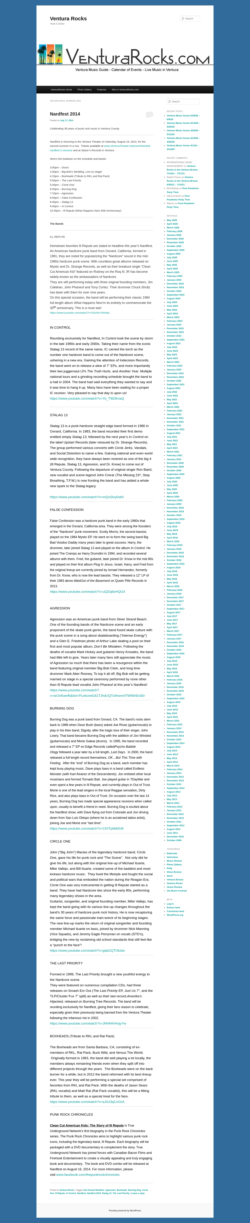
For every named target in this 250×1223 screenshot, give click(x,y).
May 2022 (172, 399)
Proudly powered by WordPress (125, 1210)
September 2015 (175, 698)
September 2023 (175, 339)
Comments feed (175, 911)
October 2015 (174, 694)
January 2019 (174, 549)
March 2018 (173, 586)
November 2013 (175, 780)
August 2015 (173, 702)
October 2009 (174, 840)
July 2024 (172, 302)
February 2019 (174, 545)
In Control (71, 1193)
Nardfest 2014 (65, 114)
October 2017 (174, 605)
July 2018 (172, 571)
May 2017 (172, 623)
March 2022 (173, 407)
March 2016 (173, 676)
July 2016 (172, 661)
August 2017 (173, 612)
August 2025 (173, 253)
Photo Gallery (85, 89)
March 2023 (173, 362)
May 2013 (172, 799)
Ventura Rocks (68, 18)
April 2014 (172, 762)
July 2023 (172, 347)
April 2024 (172, 313)
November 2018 (175, 556)
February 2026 (174, 231)
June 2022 (172, 395)
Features (101, 89)
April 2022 (172, 403)
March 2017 (173, 631)
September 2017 (175, 608)
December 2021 (175, 418)
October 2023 (174, 335)
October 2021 (174, 425)
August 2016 (173, 657)
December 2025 (175, 238)
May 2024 (172, 309)
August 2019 (173, 522)
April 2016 (172, 672)
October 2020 (174, 470)
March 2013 (173, 803)
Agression (110, 1190)
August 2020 (173, 478)
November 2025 (175, 242)
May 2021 (172, 444)
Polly (169, 868)
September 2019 (175, 519)
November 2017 (175, 601)
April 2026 (172, 224)
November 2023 (175, 332)
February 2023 (174, 365)
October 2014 (174, 739)
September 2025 (175, 250)
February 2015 (174, 724)
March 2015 (173, 720)
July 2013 (172, 795)
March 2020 (173, 496)
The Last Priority (121, 1193)
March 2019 (173, 541)
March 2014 (173, 765)
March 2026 (173, 227)
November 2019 (175, 511)
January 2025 (174, 280)
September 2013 (175, 788)
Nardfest (81, 1193)
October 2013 (174, 784)
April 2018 (172, 582)
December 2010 (175, 836)
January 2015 (174, 728)
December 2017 (175, 597)
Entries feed (173, 907)
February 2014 (174, 769)
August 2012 (173, 829)
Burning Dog (134, 1190)
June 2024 (172, 306)
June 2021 (172, 440)
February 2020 (174, 500)
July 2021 (172, 436)
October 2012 (174, 821)
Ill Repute (60, 1193)
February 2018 (174, 590)
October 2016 (174, 649)
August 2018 (173, 567)
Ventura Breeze (175, 879)
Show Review (174, 872)
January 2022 (174, 414)
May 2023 (172, 354)
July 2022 (172, 392)
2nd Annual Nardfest (93, 1190)
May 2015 (172, 713)
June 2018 (172, 575)
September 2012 (175, 825)
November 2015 (175, 691)
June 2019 (172, 530)
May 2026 (172, 220)
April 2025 (172, 268)
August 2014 (173, 747)
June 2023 (172, 351)
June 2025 (172, 261)
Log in (170, 903)
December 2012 (175, 814)
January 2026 (174, 235)
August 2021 (173, 433)
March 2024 (173, 317)
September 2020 (175, 474)
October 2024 (174, 291)
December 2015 (175, 687)
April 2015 (172, 717)
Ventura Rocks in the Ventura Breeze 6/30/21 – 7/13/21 (182, 181)
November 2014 (175, 735)
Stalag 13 (107, 1193)
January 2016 (174, 683)
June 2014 (172, 754)
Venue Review (174, 887)
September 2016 (175, 653)
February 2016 (174, 679)
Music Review (174, 860)
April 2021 (172, 448)
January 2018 (174, 593)
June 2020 (172, 485)
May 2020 (172, 489)
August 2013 (173, 792)
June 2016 (172, 664)
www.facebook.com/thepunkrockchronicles (88, 1174)
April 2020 (172, 493)
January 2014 (174, 773)
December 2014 (175, 732)
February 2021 (174, 455)
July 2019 (172, 526)
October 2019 (174, 515)
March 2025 (173, 272)
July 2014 (172, 750)
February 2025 (174, 276)
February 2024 (174, 321)
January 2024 (174, 324)
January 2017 (174, 638)
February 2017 (174, 634)
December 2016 (175, 642)
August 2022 (173, 388)
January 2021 (174, 459)
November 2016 (175, 646)
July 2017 (172, 616)
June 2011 (172, 833)
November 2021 (175, 421)
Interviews (172, 857)
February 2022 (174, 410)
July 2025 (172, 257)
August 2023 (173, 343)
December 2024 (175, 283)
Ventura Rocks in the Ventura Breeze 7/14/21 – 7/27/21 (182, 170)
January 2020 (174, 504)
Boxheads (122, 1190)
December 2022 (175, 373)
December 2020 (175, 463)
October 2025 (174, 246)
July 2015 (172, 706)
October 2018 (174, 560)
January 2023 (174, 369)
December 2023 (175, 328)
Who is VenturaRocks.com (125, 89)
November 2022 (175, 377)
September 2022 (175, 384)
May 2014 (172, 758)
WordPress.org (175, 915)
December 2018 (175, 552)
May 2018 (172, 579)
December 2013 (175, 776)
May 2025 (172, 265)
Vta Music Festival (177, 890)
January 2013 (174, 810)
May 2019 (172, 534)
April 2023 (172, 358)
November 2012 (175, 818)
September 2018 (175, 564)
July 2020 (172, 481)
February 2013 (174, 806)
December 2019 (175, 507)
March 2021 (173, 451)
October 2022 (174, 380)
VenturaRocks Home (61, 89)
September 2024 (175, 294)
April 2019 (172, 537)
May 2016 (172, 668)
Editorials (172, 853)
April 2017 (172, 627)
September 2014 (175, 743)
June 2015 (172, 709)
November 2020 (175, 466)
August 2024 (173, 298)
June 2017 (172, 620)
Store (170, 876)
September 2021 (175, 429)
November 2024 (175, 287)
